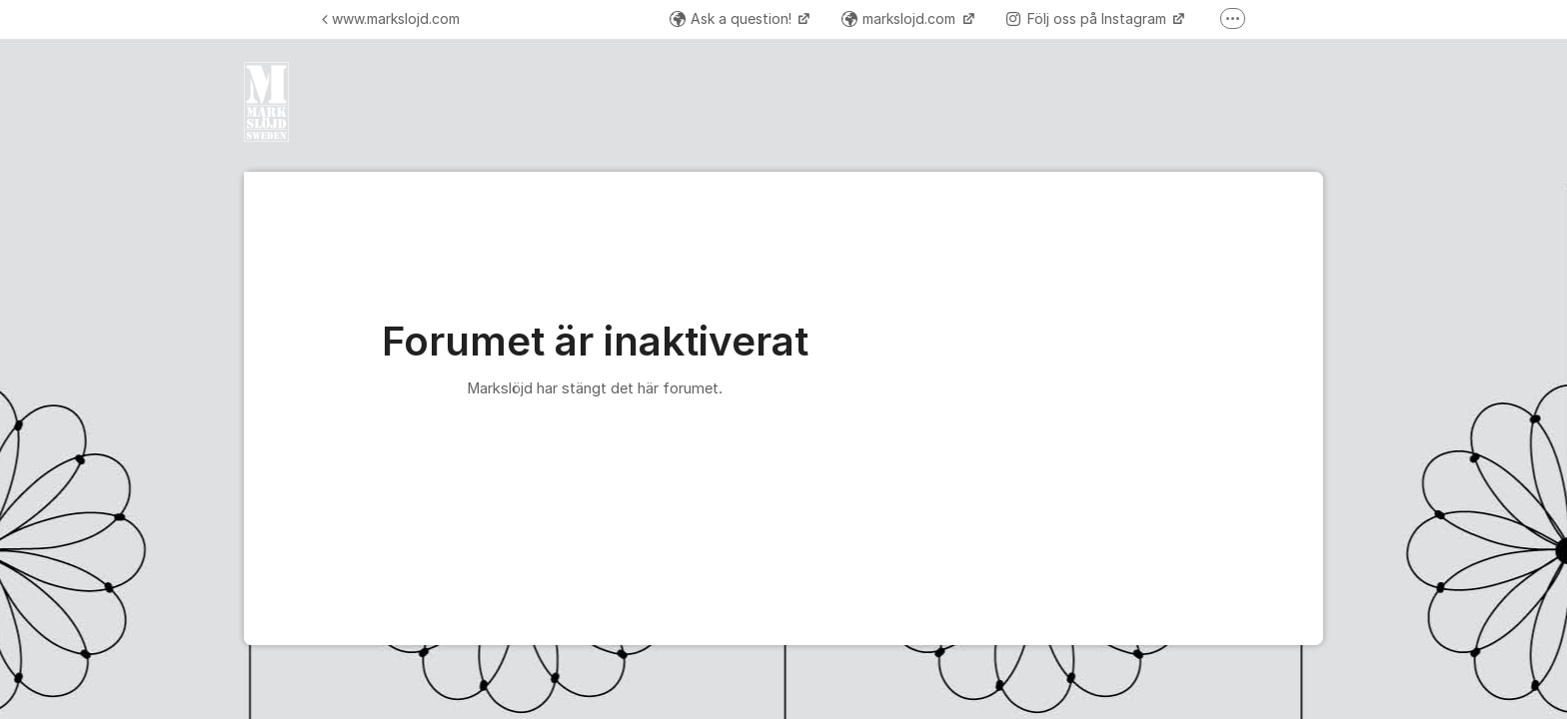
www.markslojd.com (391, 18)
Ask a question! (732, 18)
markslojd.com (900, 18)
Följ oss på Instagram (1088, 18)
